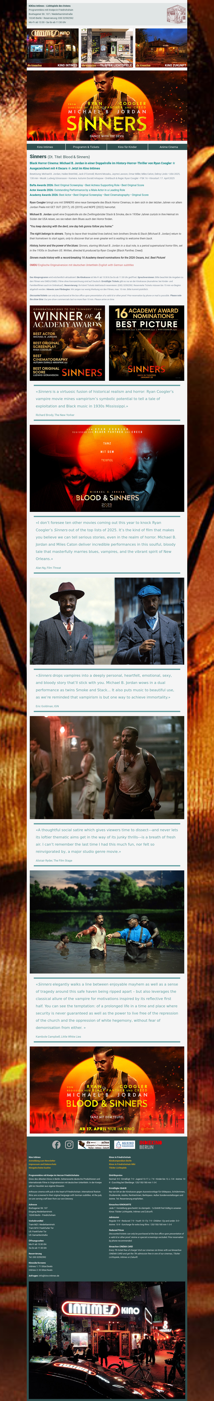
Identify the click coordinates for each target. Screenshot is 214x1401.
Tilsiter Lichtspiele (118, 1167)
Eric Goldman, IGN (47, 706)
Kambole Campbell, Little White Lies (58, 1036)
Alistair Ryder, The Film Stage (54, 860)
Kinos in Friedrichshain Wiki (122, 1164)
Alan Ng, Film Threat (48, 567)
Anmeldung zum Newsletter (42, 1160)
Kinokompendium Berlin (120, 1160)
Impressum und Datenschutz (42, 1164)
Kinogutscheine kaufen (40, 1167)
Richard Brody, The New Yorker (55, 415)
